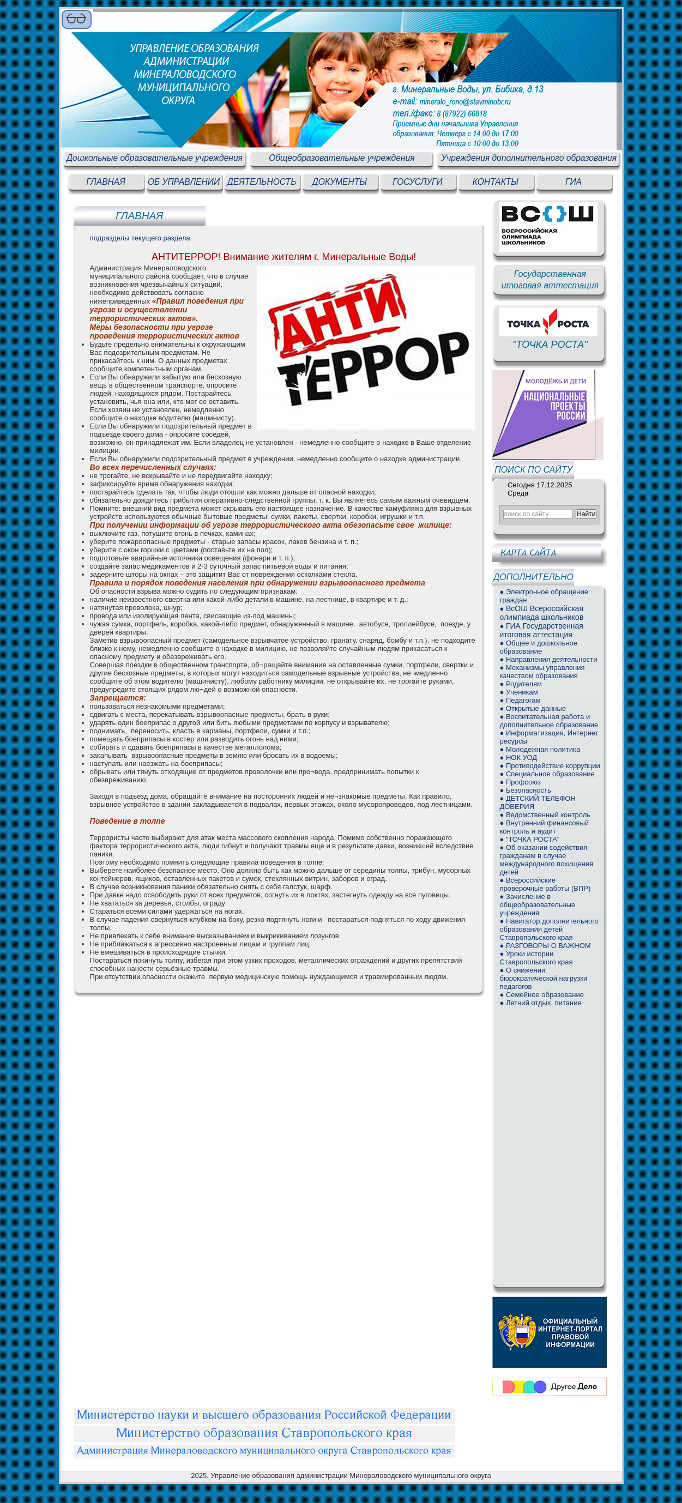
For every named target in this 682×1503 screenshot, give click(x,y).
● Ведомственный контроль (544, 815)
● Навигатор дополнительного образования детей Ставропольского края (548, 929)
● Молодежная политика (539, 749)
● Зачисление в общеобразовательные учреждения (537, 904)
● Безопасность (525, 790)
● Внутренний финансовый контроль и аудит (544, 827)
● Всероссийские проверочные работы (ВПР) (544, 884)
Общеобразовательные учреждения (341, 157)
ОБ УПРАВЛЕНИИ (184, 181)
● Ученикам (518, 692)
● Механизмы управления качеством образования (541, 671)
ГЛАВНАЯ (105, 181)
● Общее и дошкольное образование (538, 647)
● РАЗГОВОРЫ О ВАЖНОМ (544, 945)
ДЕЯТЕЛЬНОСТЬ (262, 181)
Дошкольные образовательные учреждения (155, 157)
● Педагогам (519, 700)
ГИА (573, 181)
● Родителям (520, 684)
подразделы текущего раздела (140, 238)
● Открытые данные (532, 708)
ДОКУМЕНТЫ (339, 181)
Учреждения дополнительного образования (529, 157)
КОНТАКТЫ (495, 181)
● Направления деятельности (548, 659)
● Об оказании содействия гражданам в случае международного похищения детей (546, 859)
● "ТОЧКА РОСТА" (529, 839)
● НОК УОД (518, 757)
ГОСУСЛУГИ (417, 181)
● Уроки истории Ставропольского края (535, 958)
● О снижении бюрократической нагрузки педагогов (543, 978)
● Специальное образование (546, 774)
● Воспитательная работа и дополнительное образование (548, 721)
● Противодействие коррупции (549, 766)
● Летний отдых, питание (540, 1003)
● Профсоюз (520, 782)
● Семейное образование (541, 995)
